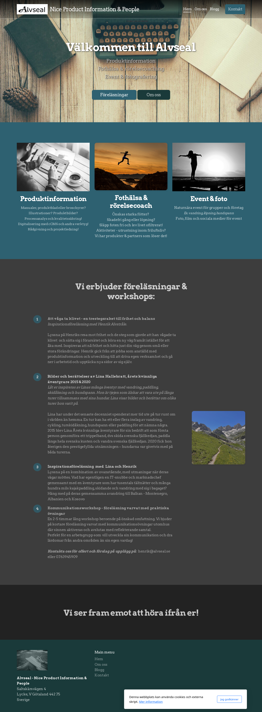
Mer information (96, 702)
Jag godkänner (175, 699)
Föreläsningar (114, 94)
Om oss (154, 94)
